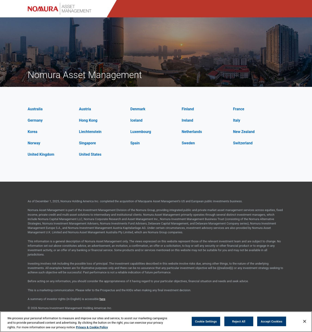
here (102, 299)
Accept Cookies (271, 322)
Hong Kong (88, 120)
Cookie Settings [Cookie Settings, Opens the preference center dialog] (206, 322)
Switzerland (243, 143)
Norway (34, 143)
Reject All (238, 322)
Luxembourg (140, 132)
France (238, 109)
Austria (85, 109)
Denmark (137, 109)
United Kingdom (41, 154)
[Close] (305, 322)
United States (90, 154)
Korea (32, 132)
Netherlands (192, 132)
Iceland (136, 120)
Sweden (188, 143)
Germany (35, 120)
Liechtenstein (90, 132)
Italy (236, 120)
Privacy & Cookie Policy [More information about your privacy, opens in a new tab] (92, 328)
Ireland (187, 120)
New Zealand (244, 132)
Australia (35, 109)
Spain (135, 143)
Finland (188, 109)
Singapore (87, 143)
